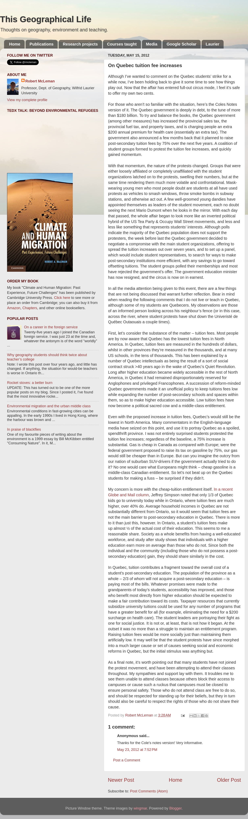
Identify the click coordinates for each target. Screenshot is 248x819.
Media (151, 44)
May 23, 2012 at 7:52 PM (137, 750)
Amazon (13, 308)
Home (14, 44)
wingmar (140, 808)
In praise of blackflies (24, 429)
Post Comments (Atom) (149, 791)
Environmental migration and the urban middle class (49, 406)
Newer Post (121, 780)
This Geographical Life (45, 19)
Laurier (212, 44)
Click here (62, 298)
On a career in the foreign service (51, 327)
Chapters (29, 308)
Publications (42, 44)
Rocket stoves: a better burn (29, 383)
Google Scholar (181, 44)
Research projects (80, 44)
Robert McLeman (40, 81)
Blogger (175, 808)
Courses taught (122, 44)
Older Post (229, 780)
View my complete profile (27, 100)
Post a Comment (126, 760)
